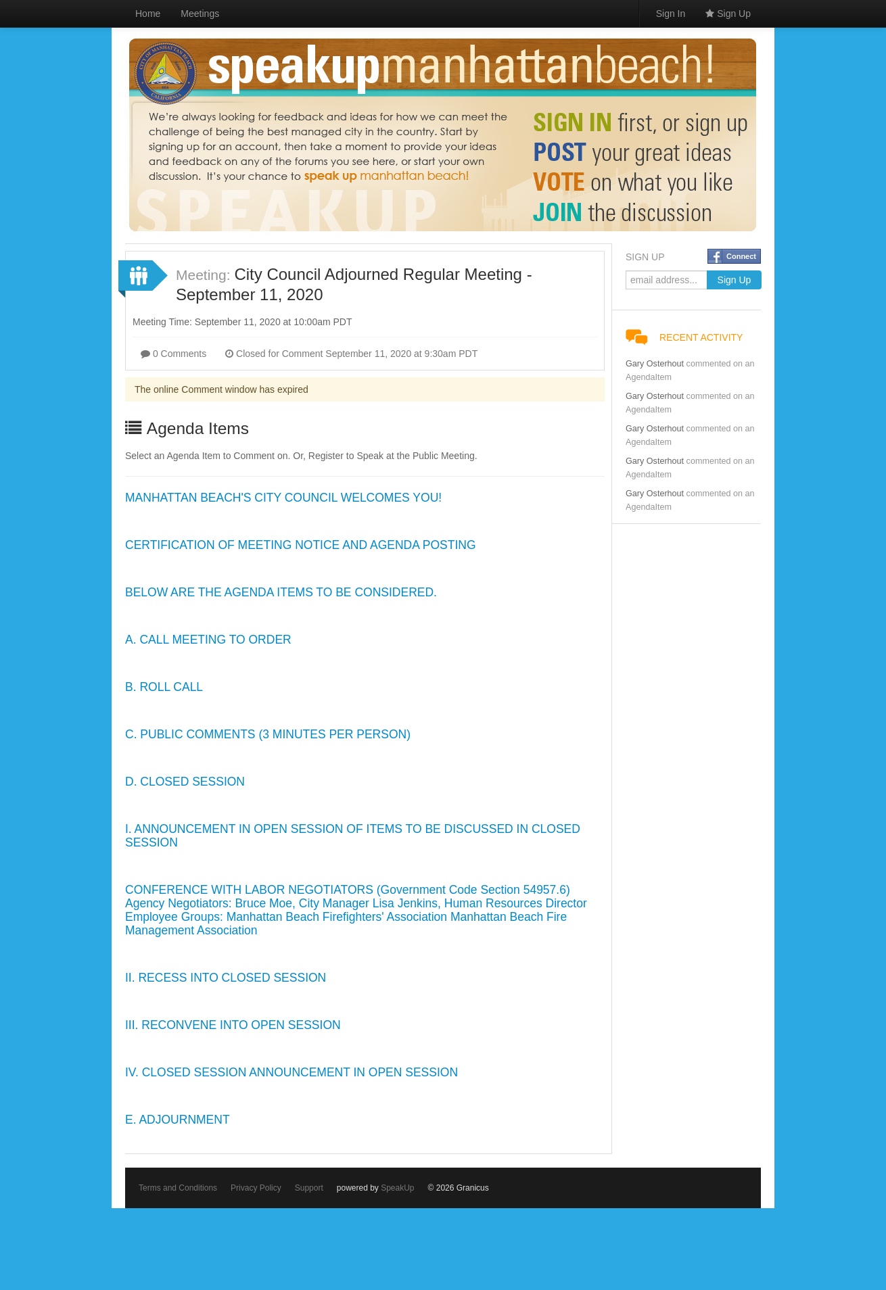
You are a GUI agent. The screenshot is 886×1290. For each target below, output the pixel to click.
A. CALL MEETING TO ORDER (208, 639)
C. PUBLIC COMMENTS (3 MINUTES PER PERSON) (268, 734)
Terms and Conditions (178, 1188)
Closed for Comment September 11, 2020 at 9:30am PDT (351, 353)
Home (147, 13)
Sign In (671, 13)
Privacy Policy (256, 1188)
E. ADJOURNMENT (177, 1119)
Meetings (200, 13)
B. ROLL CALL (164, 687)
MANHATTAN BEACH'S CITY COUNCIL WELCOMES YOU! (283, 497)
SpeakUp (397, 1188)
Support (309, 1188)
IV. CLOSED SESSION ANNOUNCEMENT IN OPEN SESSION (291, 1072)
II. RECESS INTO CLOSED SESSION (225, 977)
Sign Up (728, 13)
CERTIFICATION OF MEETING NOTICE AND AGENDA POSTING (300, 545)
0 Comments (173, 353)
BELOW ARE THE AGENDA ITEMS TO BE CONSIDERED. (281, 592)
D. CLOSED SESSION (185, 781)
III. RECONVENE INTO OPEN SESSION (233, 1025)
